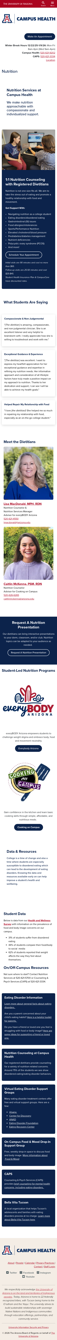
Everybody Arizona (28, 748)
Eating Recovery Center (22, 1126)
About (11, 1263)
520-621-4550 (11, 518)
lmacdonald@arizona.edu (17, 522)
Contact (38, 1266)
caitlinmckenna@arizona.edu (19, 598)
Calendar (30, 1263)
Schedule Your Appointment (24, 254)
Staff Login (49, 1266)
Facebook (28, 1272)
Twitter (13, 1272)
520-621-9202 (47, 52)
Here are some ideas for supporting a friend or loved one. (28, 1034)
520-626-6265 (11, 595)
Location (50, 60)
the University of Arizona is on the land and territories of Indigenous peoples (28, 1293)
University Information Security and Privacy (29, 1327)
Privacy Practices (45, 1263)
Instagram (45, 1272)
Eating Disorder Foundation (23, 1123)
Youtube (30, 1276)
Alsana (13, 1112)
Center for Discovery (20, 1115)
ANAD (12, 1119)
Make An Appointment (40, 36)
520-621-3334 (47, 56)
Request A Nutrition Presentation (28, 652)
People (19, 1263)
